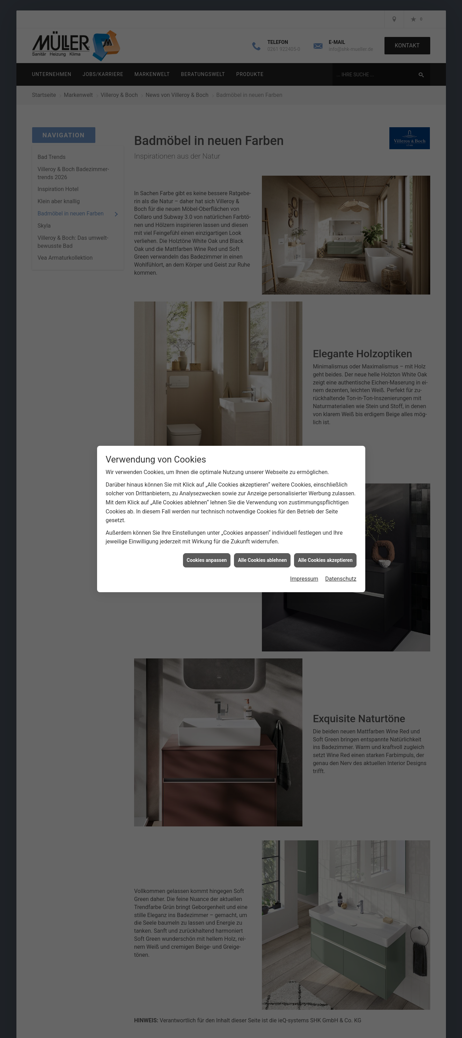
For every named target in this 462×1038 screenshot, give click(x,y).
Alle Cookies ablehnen (262, 558)
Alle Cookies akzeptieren (325, 558)
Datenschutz (340, 577)
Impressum (304, 577)
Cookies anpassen (207, 558)
